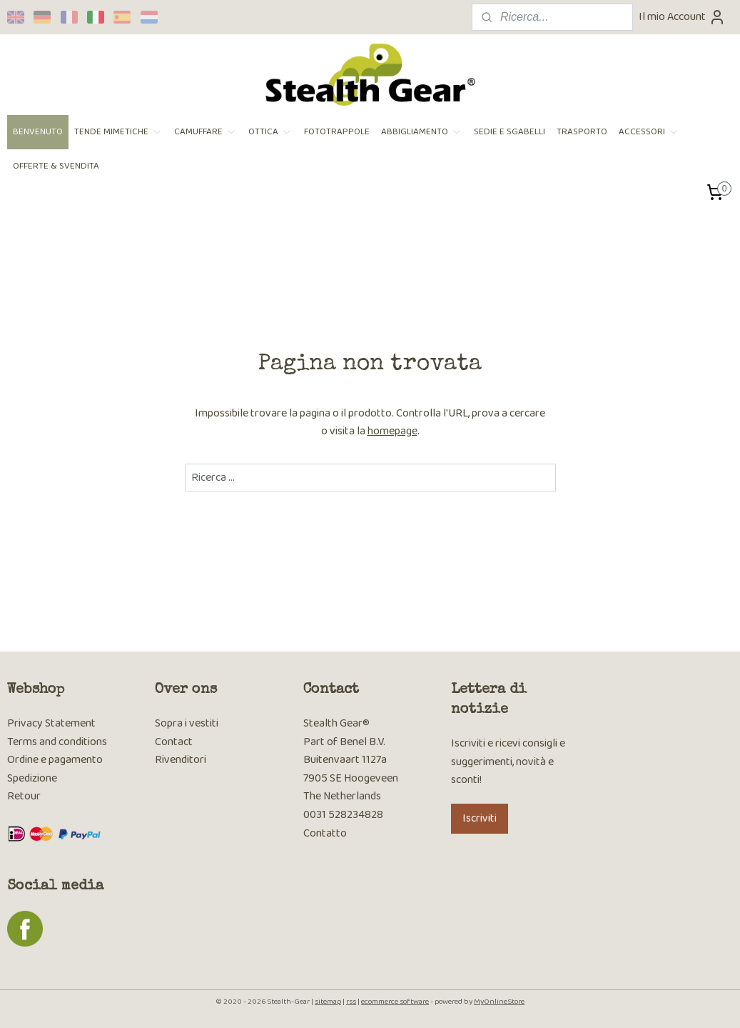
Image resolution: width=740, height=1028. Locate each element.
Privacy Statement (51, 723)
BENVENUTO (38, 131)
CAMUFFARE (205, 131)
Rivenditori (180, 760)
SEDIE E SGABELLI (509, 131)
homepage (392, 431)
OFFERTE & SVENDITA (56, 166)
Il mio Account (682, 17)
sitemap (328, 1001)
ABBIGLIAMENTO (421, 131)
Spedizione (32, 778)
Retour (24, 796)
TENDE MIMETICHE (118, 131)
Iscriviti (479, 818)
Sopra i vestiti (186, 723)
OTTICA (270, 131)
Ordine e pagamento (55, 760)
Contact (174, 742)
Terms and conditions (57, 742)
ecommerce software (395, 1001)
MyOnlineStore (499, 1001)
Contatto (325, 833)
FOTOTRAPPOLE (337, 131)
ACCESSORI (649, 131)
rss (351, 1001)
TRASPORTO (582, 131)
